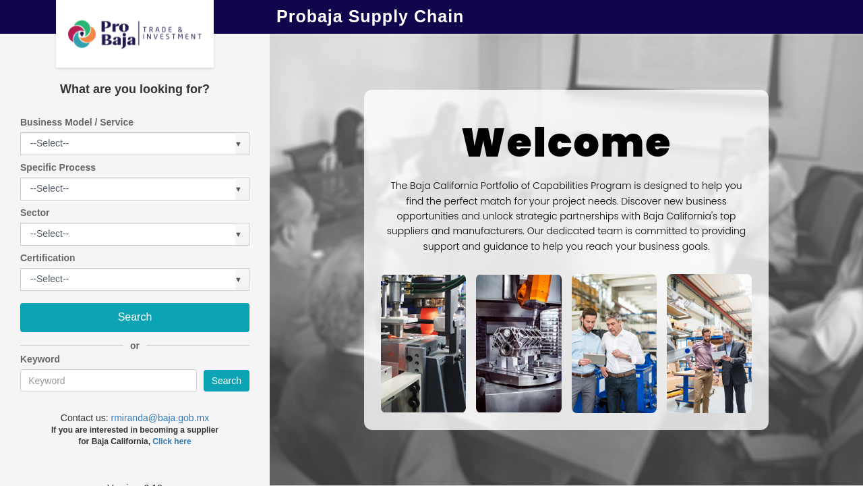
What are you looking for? (135, 89)
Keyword (40, 359)
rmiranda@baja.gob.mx (160, 417)
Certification (48, 257)
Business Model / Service (76, 122)
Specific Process (58, 167)
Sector (35, 212)
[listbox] (50, 144)
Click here (171, 441)
